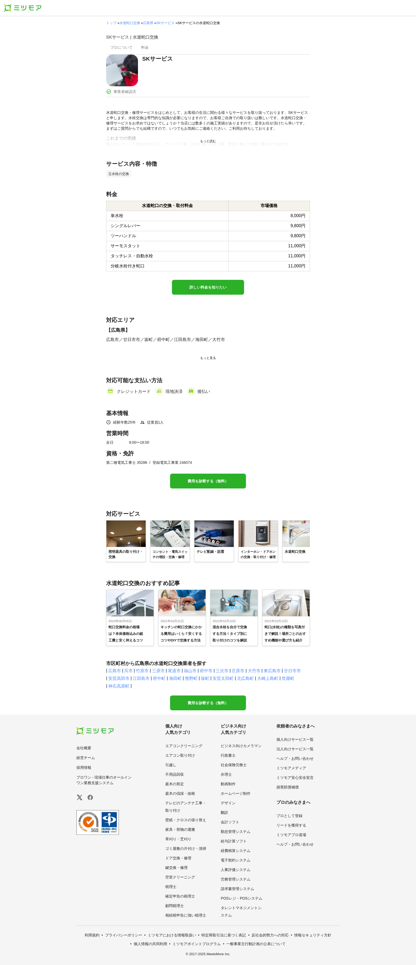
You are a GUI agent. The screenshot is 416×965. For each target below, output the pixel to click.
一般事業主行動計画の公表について (256, 944)
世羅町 (288, 678)
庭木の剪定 (174, 784)
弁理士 (226, 774)
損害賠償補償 (287, 787)
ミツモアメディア (291, 768)
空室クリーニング (180, 877)
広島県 (148, 23)
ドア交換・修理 (178, 858)
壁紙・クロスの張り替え (185, 820)
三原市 (158, 670)
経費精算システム (235, 851)
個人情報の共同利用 (150, 944)
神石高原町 (118, 686)
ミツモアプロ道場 (291, 835)
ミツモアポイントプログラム (196, 944)
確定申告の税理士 (180, 896)
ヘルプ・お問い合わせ (295, 758)
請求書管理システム (237, 889)
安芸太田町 (223, 678)
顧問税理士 (174, 906)
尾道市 (174, 670)
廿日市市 (292, 670)
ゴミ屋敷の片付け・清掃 (185, 848)
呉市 (128, 670)
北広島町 (245, 678)
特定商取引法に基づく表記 (223, 935)
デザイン (228, 803)
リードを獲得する (291, 825)
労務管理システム (235, 879)
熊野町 (191, 678)
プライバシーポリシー (123, 935)
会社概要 (83, 748)
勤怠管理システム (235, 831)
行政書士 (228, 755)
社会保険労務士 (234, 765)
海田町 (175, 678)
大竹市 (254, 670)
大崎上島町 (267, 678)
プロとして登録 (289, 816)
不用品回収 (174, 774)
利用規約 (92, 935)
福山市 (190, 670)
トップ (111, 23)
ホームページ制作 (235, 793)
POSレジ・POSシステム (241, 898)
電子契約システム (235, 860)
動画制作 (228, 784)
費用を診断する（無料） (208, 481)
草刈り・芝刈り (178, 839)
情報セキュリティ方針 (312, 935)
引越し (170, 765)
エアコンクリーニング (183, 746)
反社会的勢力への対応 (270, 935)
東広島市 (272, 670)
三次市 (222, 670)
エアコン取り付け (180, 755)
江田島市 (141, 678)
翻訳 (224, 812)
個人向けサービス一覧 (295, 739)
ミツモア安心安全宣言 (295, 777)
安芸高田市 (118, 678)
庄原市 (238, 670)
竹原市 (142, 670)
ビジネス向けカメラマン (241, 746)
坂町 (205, 678)
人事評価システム (235, 870)
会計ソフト (230, 822)
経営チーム (85, 758)
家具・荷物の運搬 (180, 829)
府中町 (159, 678)
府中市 (206, 670)
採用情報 (83, 767)
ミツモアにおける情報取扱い (172, 935)
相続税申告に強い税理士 (185, 915)
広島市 (114, 670)
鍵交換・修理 (176, 867)
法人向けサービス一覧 (295, 749)
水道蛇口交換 (129, 23)
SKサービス (165, 23)
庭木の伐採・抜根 (180, 793)
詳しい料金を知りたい (208, 287)
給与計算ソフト (234, 841)
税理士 (170, 887)
